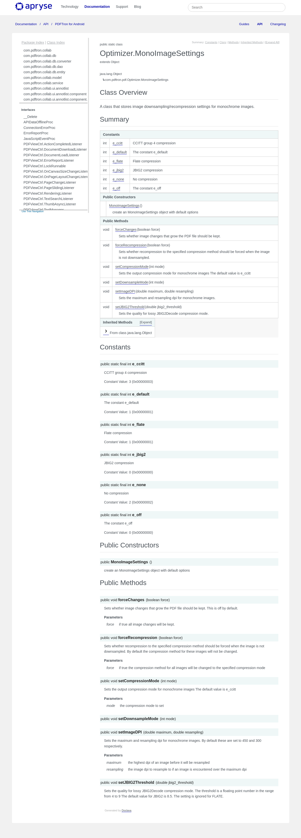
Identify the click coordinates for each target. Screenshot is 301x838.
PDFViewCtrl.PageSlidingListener (49, 188)
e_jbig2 (118, 170)
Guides (244, 24)
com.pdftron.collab (37, 50)
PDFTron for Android (69, 24)
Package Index (33, 42)
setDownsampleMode (131, 282)
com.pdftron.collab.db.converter (47, 61)
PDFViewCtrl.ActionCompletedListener (53, 144)
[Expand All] (272, 42)
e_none (118, 179)
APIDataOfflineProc (38, 122)
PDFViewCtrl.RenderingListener (48, 193)
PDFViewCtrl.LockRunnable (45, 166)
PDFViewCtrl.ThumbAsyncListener (50, 204)
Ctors (223, 42)
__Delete (30, 117)
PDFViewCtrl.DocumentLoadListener (51, 155)
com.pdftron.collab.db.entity (44, 72)
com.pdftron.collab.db (40, 56)
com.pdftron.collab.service (43, 83)
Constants (211, 42)
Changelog (278, 24)
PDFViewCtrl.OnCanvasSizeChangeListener (57, 171)
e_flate (118, 161)
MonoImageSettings (124, 206)
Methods (233, 42)
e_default (120, 152)
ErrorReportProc (36, 133)
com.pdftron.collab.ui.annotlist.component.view (59, 99)
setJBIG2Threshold (130, 307)
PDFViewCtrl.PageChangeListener (50, 182)
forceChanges (125, 229)
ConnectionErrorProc (40, 128)
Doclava (126, 810)
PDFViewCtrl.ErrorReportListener (49, 160)
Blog (137, 7)
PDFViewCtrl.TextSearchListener (48, 199)
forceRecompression (130, 245)
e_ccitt (117, 143)
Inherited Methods (252, 42)
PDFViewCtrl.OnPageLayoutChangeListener (57, 177)
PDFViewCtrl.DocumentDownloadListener (55, 149)
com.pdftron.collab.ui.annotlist (46, 88)
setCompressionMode (131, 267)
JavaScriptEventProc (39, 139)
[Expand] (146, 322)
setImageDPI (125, 291)
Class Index (56, 42)
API (46, 24)
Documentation (97, 7)
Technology (69, 7)
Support (122, 7)
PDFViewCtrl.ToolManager (44, 210)
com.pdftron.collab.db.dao (43, 67)
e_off (116, 188)
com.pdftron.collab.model (43, 78)
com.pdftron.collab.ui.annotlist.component (55, 94)
